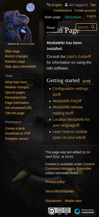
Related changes (17, 87)
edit (86, 81)
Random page (15, 61)
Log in (91, 16)
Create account (85, 10)
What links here (16, 82)
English (57, 5)
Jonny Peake (27, 43)
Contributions (62, 10)
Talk (93, 5)
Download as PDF (18, 133)
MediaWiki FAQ (65, 101)
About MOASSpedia (59, 191)
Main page (12, 51)
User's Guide (77, 56)
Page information (17, 103)
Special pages (15, 92)
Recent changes (16, 56)
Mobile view (73, 201)
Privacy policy (55, 182)
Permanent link (15, 97)
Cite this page (14, 113)
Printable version (17, 139)
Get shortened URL (18, 108)
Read (48, 28)
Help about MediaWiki (20, 66)
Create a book (15, 128)
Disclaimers (53, 201)
